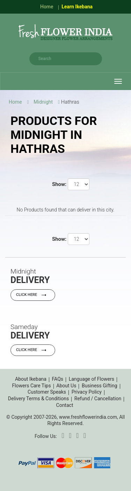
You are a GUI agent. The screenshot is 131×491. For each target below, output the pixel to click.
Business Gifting (99, 385)
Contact (64, 405)
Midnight (43, 102)
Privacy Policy (87, 392)
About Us (66, 385)
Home (46, 6)
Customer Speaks (47, 392)
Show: (59, 184)
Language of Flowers (91, 379)
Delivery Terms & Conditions (38, 398)
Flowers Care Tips (31, 385)
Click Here (33, 294)
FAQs (58, 379)
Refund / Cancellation (97, 398)
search (95, 58)
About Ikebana (30, 379)
